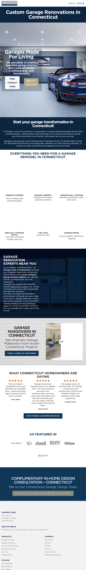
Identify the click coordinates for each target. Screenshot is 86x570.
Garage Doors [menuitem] (7, 527)
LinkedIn (7, 541)
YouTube (7, 547)
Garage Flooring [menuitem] (8, 512)
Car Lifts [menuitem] (5, 524)
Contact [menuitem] (48, 518)
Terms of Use (44, 557)
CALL (72, 3)
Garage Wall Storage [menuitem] (10, 518)
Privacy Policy (33, 557)
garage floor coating (19, 261)
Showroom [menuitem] (49, 512)
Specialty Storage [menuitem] (8, 521)
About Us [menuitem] (48, 521)
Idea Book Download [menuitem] (53, 527)
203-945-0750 (31, 82)
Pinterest (7, 544)
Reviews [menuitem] (48, 515)
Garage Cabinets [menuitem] (8, 515)
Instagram (8, 538)
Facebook (8, 535)
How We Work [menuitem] (50, 524)
